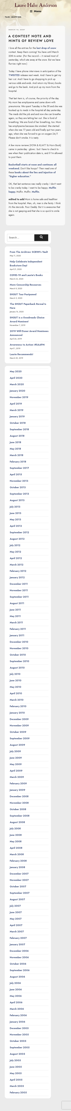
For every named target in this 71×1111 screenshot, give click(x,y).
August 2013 (17, 500)
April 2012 (16, 558)
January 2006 (17, 1022)
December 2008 (19, 796)
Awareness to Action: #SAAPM (27, 344)
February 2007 (18, 938)
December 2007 (19, 873)
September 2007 (19, 893)
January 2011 (17, 635)
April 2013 (16, 526)
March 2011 (16, 622)
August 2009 (17, 745)
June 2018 (15, 442)
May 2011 (15, 616)
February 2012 (18, 571)
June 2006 (16, 989)
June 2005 (16, 1067)
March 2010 (16, 700)
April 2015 (16, 474)
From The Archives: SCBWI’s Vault (29, 252)
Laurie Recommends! (21, 354)
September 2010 (19, 661)
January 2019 (17, 416)
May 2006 (16, 996)
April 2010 (16, 693)
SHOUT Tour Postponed (23, 294)
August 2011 (17, 603)
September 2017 (19, 468)
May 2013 (15, 519)
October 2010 (18, 655)
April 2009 (16, 770)
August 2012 (17, 539)
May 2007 (16, 919)
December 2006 (19, 951)
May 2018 (15, 449)
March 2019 (16, 410)
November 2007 (19, 880)
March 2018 (16, 455)
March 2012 (16, 564)
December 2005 (19, 1028)
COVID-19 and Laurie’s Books (26, 275)
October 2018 (18, 423)
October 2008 (18, 809)
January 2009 (17, 790)
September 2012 (19, 532)
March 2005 (17, 1086)
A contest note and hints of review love (31, 38)
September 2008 (19, 816)
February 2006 (18, 1015)
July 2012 (15, 545)
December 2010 (19, 642)
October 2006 (18, 964)
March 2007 (17, 931)
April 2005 (16, 1079)
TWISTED (14, 75)
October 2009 (18, 732)
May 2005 (16, 1073)
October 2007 (18, 886)
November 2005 (19, 1034)
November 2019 (19, 397)
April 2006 (16, 1002)
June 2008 (16, 835)
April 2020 (16, 378)
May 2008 (16, 841)
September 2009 (20, 738)
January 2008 (17, 867)
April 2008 (16, 848)
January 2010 (17, 712)
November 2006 (19, 957)
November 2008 (19, 803)
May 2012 (15, 552)
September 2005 (20, 1047)
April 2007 (16, 925)
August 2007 (17, 899)
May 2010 (15, 687)
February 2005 (18, 1092)
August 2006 (17, 976)
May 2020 (16, 371)
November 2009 (19, 725)
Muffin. (36, 192)
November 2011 (19, 590)
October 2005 (18, 1041)
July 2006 (15, 983)
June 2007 (16, 912)
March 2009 (17, 777)
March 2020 (17, 384)
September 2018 (19, 429)
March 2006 (17, 1009)
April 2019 (16, 403)
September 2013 (19, 494)
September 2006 (20, 970)
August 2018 (17, 436)
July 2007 (15, 906)
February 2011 (18, 629)
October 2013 (18, 487)
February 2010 (18, 706)
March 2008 (17, 854)
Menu (35, 11)
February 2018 (18, 461)
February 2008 (18, 861)
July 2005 (15, 1060)
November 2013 (19, 481)
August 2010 (17, 667)
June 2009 (16, 758)
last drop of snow (46, 48)
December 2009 (19, 719)
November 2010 (19, 648)
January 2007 (17, 944)
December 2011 (19, 584)
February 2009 (18, 783)
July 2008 (15, 828)
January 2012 (17, 577)
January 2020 (17, 391)
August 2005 (17, 1054)
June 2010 (15, 680)
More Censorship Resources (25, 285)
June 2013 (15, 513)
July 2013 (15, 506)
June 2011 (15, 609)
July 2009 (15, 751)
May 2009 (16, 764)
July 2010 (15, 674)
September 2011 (19, 597)
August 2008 (17, 822)
